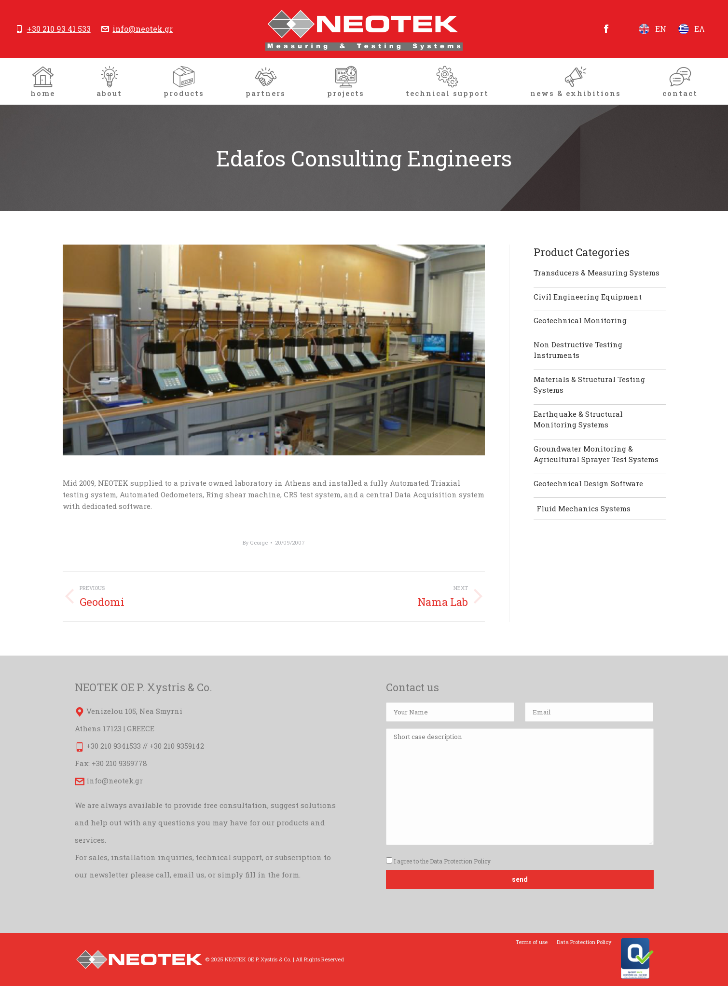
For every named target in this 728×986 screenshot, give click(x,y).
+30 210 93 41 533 (59, 29)
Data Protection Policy (460, 861)
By (255, 542)
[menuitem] (42, 81)
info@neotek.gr (142, 29)
